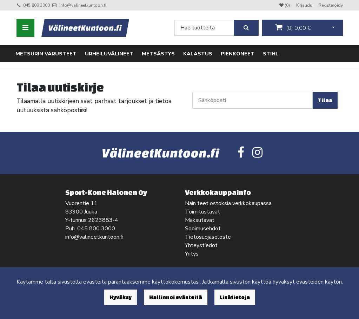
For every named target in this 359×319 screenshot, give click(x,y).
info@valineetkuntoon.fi (82, 5)
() (293, 27)
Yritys (192, 254)
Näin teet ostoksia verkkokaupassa (228, 203)
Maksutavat (199, 220)
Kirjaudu (304, 5)
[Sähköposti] (252, 100)
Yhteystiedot (201, 245)
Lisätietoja (235, 297)
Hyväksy (120, 297)
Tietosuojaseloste (208, 237)
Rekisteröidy (331, 5)
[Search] (204, 28)
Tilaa (325, 100)
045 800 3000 (36, 5)
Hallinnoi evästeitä (175, 297)
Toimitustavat (202, 212)
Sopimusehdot (203, 228)
